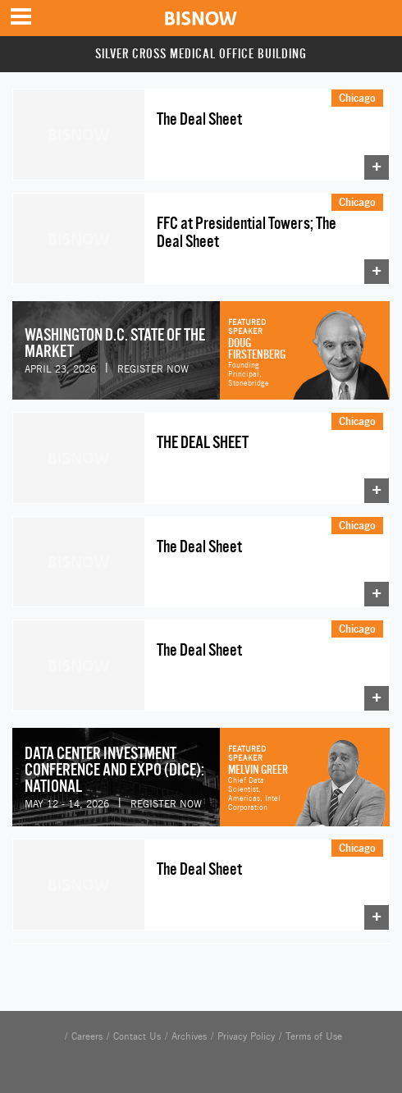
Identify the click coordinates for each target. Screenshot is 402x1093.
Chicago (357, 97)
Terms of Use (314, 1036)
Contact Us (137, 1036)
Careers (87, 1036)
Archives (189, 1036)
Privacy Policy (246, 1036)
